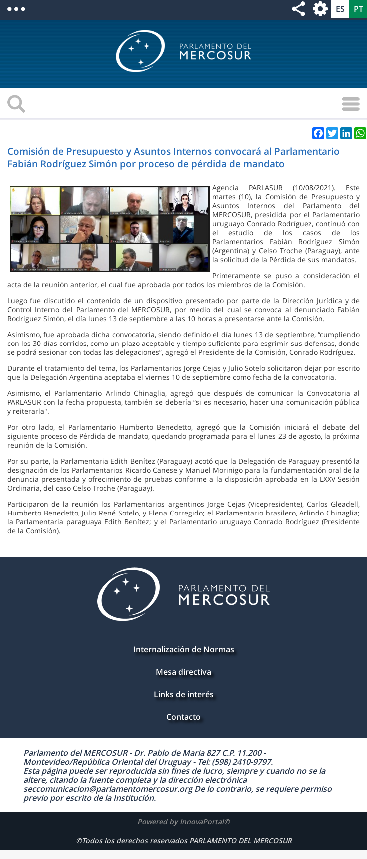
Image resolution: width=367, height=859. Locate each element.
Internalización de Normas (183, 649)
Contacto (183, 716)
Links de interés (184, 694)
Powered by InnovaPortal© (183, 821)
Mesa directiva (183, 671)
